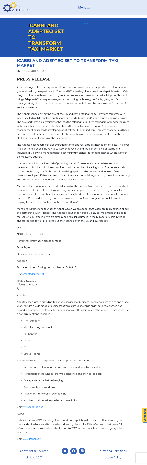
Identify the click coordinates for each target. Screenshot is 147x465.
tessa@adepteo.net (32, 274)
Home (82, 23)
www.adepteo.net (32, 406)
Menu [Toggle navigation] (84, 7)
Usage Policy (113, 457)
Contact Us (144, 415)
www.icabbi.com (32, 438)
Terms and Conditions (112, 451)
